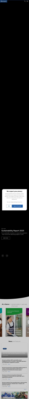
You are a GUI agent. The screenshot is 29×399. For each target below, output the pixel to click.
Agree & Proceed (17, 206)
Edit (9, 206)
